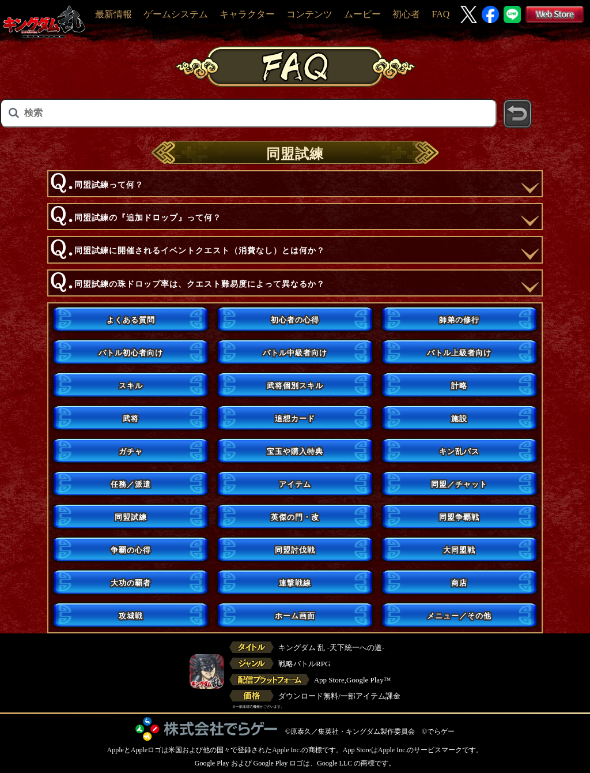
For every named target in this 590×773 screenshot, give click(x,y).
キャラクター (247, 14)
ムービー (362, 14)
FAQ (440, 14)
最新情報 (113, 14)
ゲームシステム (175, 14)
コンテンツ (309, 14)
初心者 (406, 14)
